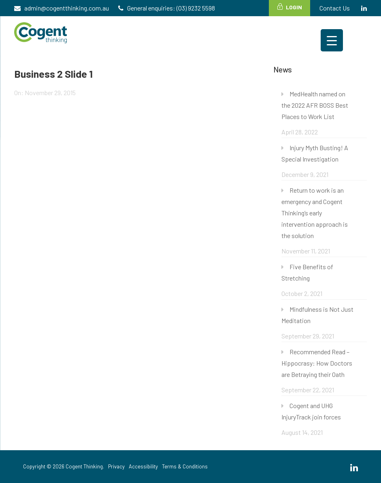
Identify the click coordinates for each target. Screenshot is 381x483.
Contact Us (334, 8)
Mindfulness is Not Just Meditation (317, 314)
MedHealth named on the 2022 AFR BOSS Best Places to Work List (314, 105)
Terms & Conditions (185, 466)
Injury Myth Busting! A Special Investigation (314, 153)
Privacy (116, 466)
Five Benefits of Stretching (307, 272)
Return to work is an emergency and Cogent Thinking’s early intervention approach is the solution (314, 212)
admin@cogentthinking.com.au (66, 8)
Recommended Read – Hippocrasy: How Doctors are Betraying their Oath (316, 363)
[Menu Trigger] (332, 40)
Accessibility (143, 466)
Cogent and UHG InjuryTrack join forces (311, 411)
